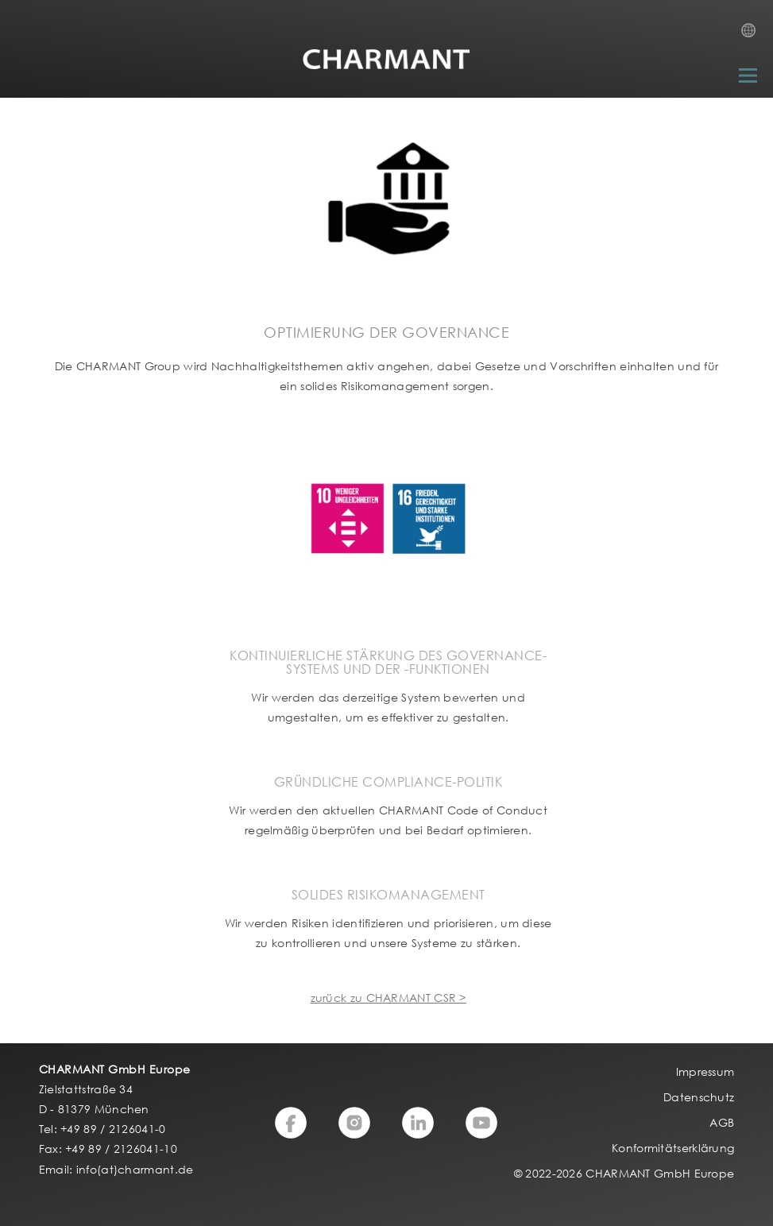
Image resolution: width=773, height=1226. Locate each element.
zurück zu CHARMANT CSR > (388, 997)
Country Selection (753, 35)
